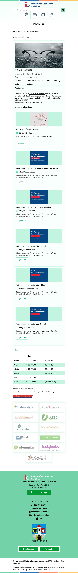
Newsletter (49, 549)
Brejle (23, 96)
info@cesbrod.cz (40, 508)
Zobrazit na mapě (39, 492)
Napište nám (28, 549)
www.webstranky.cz (43, 569)
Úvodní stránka (17, 31)
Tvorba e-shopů (38, 567)
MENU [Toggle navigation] (39, 23)
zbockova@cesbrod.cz (40, 511)
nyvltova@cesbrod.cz (40, 515)
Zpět (16, 350)
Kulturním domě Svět (37, 94)
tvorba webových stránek (53, 567)
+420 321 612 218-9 (40, 501)
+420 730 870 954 (40, 505)
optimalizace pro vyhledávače (24, 569)
